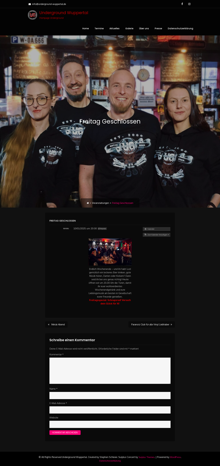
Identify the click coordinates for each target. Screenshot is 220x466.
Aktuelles (114, 28)
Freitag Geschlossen (62, 220)
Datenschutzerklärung (180, 28)
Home (85, 28)
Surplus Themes (146, 457)
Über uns (144, 28)
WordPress (175, 457)
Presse (158, 28)
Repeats (102, 228)
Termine (99, 28)
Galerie (129, 28)
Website (53, 417)
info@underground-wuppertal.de (47, 4)
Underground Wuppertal (63, 13)
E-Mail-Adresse (58, 403)
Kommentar (56, 354)
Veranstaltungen (100, 203)
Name (53, 388)
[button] (156, 235)
